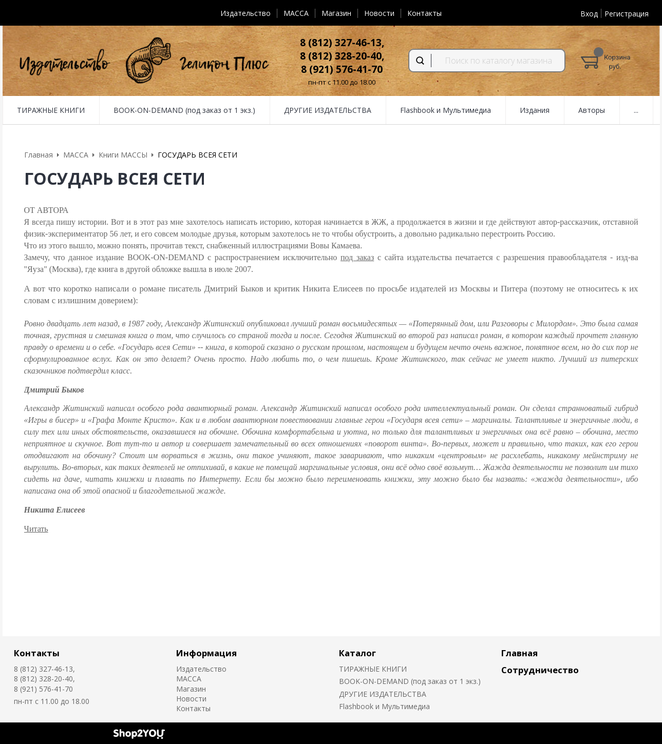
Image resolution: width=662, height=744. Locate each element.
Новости (379, 13)
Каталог (357, 653)
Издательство (245, 13)
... (636, 110)
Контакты (424, 13)
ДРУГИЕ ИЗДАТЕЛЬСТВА (382, 694)
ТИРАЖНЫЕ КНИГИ (373, 669)
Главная (519, 653)
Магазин (336, 13)
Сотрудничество (540, 670)
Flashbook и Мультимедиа (384, 706)
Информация (206, 653)
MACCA (296, 13)
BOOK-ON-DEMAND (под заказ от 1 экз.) (410, 681)
